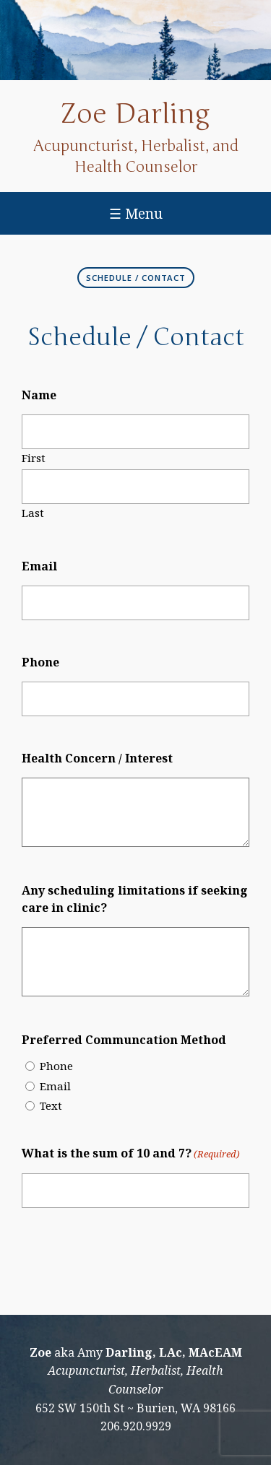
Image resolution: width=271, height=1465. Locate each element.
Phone (40, 662)
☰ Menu (136, 213)
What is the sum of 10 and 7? (131, 1153)
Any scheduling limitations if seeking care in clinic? (135, 899)
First (34, 457)
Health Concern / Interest (97, 758)
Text (51, 1105)
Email (39, 566)
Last (33, 511)
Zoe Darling (135, 114)
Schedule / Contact (136, 277)
